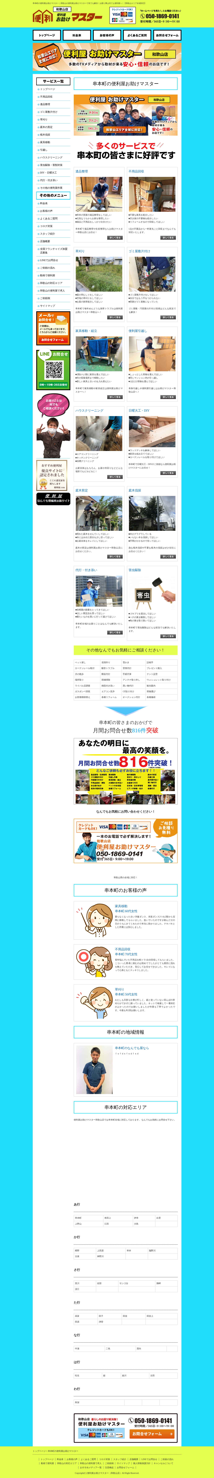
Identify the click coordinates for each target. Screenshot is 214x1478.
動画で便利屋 (47, 275)
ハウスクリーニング (51, 157)
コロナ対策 (46, 226)
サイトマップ (47, 305)
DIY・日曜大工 (48, 172)
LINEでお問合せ (49, 260)
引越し (44, 150)
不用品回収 (46, 96)
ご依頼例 (45, 298)
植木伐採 (45, 134)
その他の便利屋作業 (51, 187)
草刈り (44, 119)
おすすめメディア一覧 (91, 1467)
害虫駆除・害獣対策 (51, 165)
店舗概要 (45, 241)
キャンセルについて (163, 1463)
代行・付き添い (48, 180)
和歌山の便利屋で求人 (52, 290)
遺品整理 (45, 104)
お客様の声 (46, 211)
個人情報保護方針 (141, 1463)
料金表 (44, 203)
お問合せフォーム (125, 1467)
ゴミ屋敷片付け (48, 112)
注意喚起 (109, 1467)
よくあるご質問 (48, 218)
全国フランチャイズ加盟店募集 (53, 251)
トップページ (47, 89)
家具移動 (45, 142)
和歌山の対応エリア (51, 283)
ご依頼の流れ (47, 267)
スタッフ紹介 (47, 233)
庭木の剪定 (46, 127)
